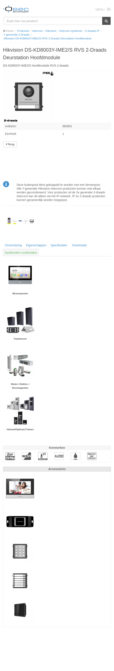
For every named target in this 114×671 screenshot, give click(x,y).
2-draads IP (92, 30)
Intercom (37, 30)
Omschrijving (13, 245)
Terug (10, 144)
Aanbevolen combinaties (21, 252)
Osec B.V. (16, 10)
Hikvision (51, 30)
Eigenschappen (36, 245)
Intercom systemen (70, 30)
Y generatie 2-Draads (16, 34)
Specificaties (58, 245)
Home (8, 30)
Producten (23, 30)
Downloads (79, 245)
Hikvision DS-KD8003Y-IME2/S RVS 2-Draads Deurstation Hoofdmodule (47, 38)
